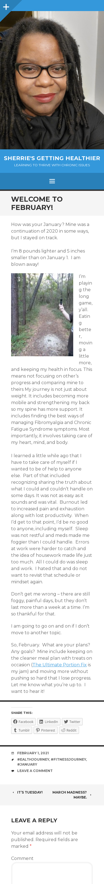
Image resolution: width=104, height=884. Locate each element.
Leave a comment (35, 771)
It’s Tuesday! (27, 792)
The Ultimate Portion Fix (59, 664)
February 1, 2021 (33, 753)
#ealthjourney (33, 759)
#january (27, 764)
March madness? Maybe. (72, 794)
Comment (22, 858)
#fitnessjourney (68, 759)
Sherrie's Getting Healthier (52, 158)
